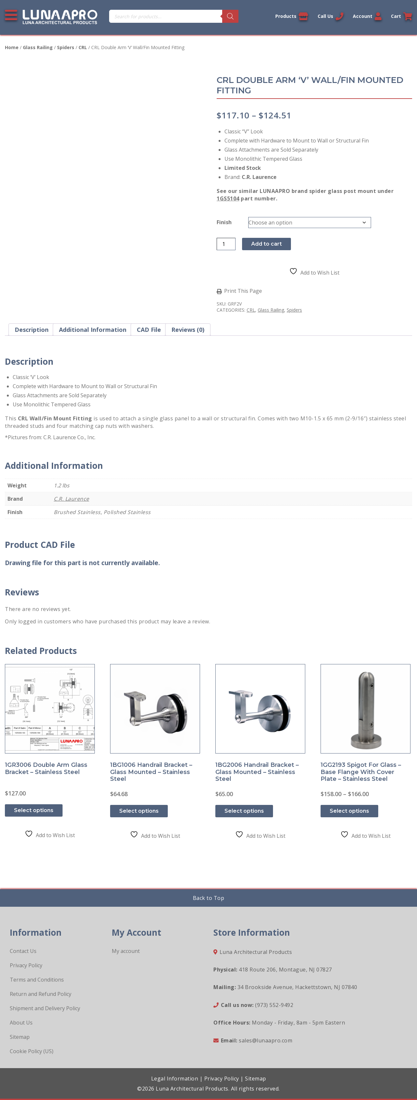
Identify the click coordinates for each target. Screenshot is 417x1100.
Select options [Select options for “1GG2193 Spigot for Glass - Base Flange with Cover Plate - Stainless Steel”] (349, 811)
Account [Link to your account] (367, 16)
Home (12, 47)
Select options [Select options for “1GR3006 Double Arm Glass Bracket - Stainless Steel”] (33, 810)
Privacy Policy (26, 965)
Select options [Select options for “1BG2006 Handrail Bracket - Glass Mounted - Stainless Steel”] (244, 811)
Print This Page (243, 291)
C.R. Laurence (71, 498)
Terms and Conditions (37, 979)
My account (126, 951)
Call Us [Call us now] (330, 16)
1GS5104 (228, 198)
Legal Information (174, 1078)
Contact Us (23, 951)
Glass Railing (38, 47)
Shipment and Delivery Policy (45, 1008)
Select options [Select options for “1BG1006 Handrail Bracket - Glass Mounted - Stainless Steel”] (139, 811)
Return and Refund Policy (40, 994)
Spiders (65, 47)
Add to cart (266, 244)
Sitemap (20, 1036)
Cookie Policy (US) (31, 1051)
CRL (83, 47)
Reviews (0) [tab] (187, 329)
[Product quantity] (226, 244)
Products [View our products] (291, 16)
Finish (224, 222)
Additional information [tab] (92, 329)
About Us (21, 1022)
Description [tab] (32, 329)
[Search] (230, 16)
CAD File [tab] (149, 329)
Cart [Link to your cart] (401, 16)
